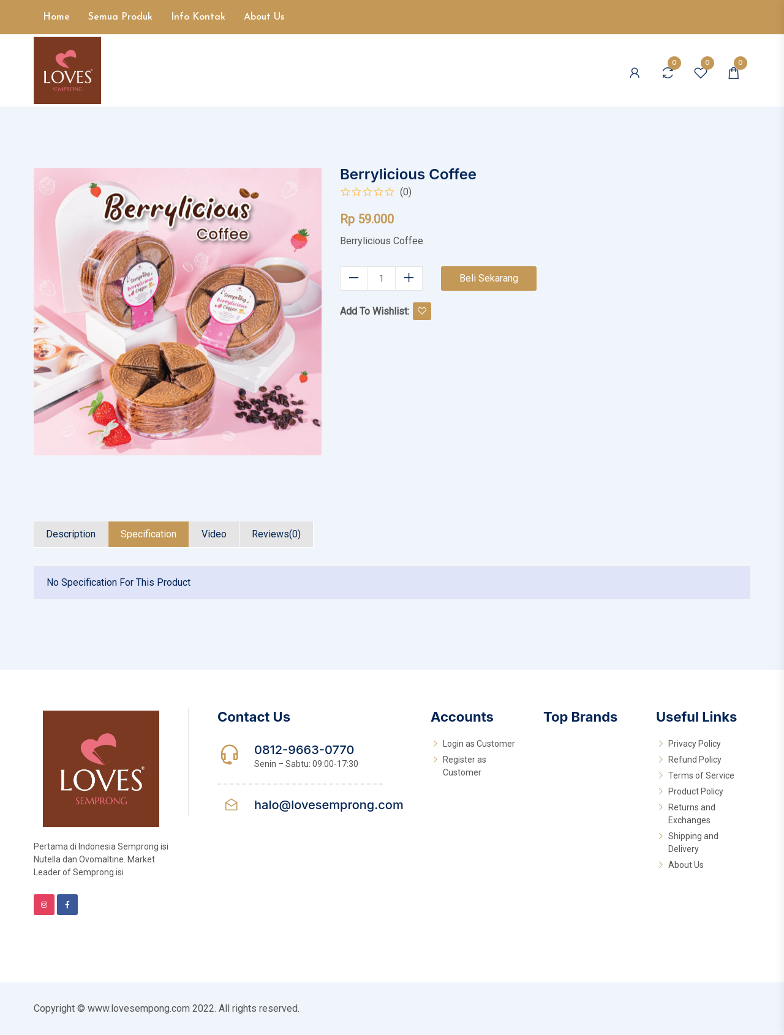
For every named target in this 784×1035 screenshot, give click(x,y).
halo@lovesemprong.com (329, 805)
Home (56, 17)
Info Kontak (198, 17)
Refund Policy (695, 759)
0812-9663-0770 (304, 749)
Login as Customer (479, 744)
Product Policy (695, 791)
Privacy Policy (694, 744)
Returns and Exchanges (691, 813)
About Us (264, 17)
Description (71, 534)
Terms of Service (701, 775)
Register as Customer (464, 766)
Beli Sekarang (488, 278)
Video (214, 534)
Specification (148, 534)
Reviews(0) (276, 534)
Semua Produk (120, 17)
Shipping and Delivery (693, 842)
